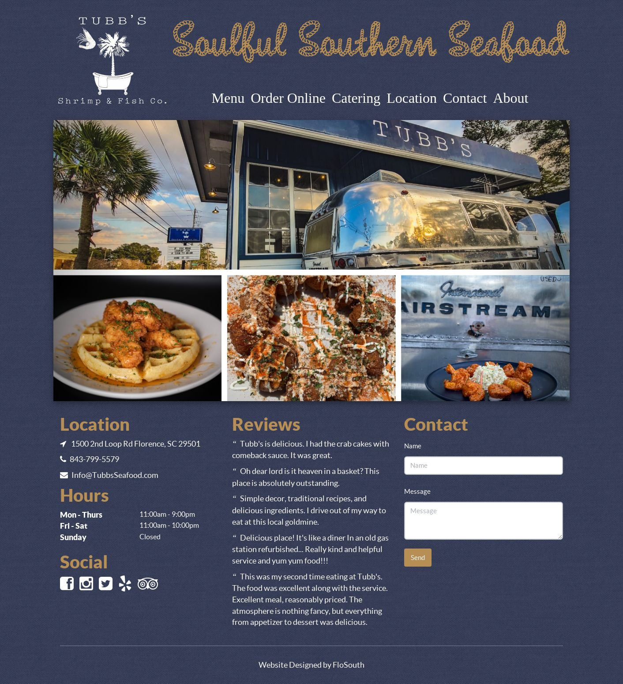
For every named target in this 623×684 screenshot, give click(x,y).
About (510, 98)
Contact (465, 98)
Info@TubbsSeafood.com (114, 475)
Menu (228, 98)
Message (417, 491)
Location (412, 98)
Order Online (288, 98)
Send (418, 557)
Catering (356, 98)
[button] (92, 260)
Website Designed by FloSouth (311, 664)
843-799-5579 (94, 459)
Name (412, 446)
